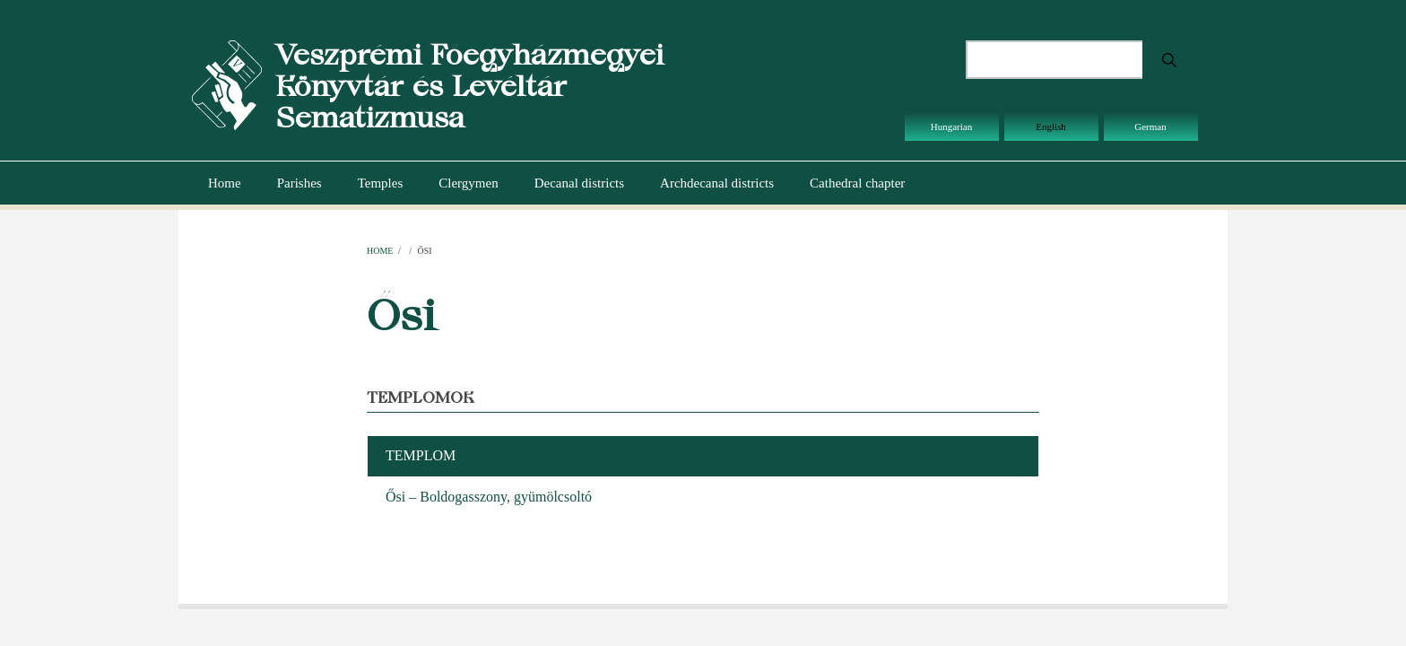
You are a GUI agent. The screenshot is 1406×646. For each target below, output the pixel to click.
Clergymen (468, 183)
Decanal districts (579, 183)
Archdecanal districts (717, 183)
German (1150, 126)
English (1051, 126)
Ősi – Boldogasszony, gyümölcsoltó (489, 496)
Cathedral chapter (857, 183)
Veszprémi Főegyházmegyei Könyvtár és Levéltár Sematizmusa (469, 86)
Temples (381, 183)
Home (224, 183)
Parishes (299, 183)
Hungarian (951, 126)
